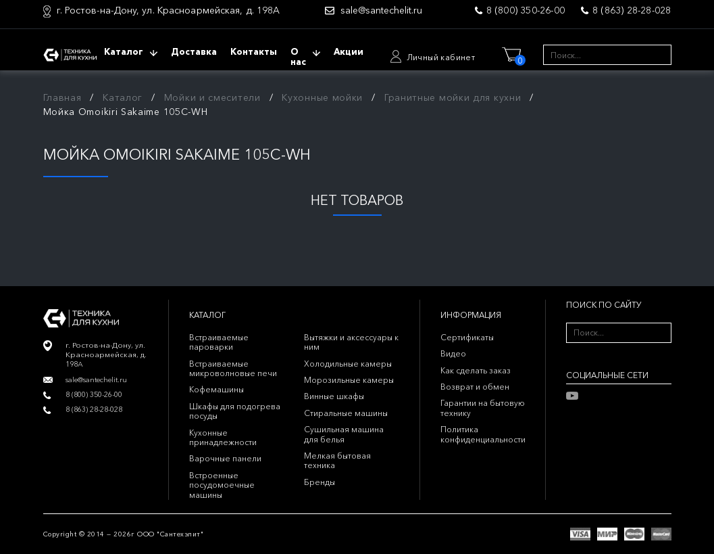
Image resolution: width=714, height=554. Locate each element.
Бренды (319, 482)
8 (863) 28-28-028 (631, 10)
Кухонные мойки (322, 97)
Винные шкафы (334, 396)
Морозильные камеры (349, 380)
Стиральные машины (346, 413)
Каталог (123, 97)
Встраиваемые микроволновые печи (233, 368)
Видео (453, 353)
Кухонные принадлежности (223, 437)
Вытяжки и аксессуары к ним (351, 342)
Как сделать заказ (475, 370)
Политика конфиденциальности (483, 434)
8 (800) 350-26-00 (525, 10)
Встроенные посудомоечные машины (222, 485)
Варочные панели (225, 458)
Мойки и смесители (212, 97)
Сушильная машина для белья (344, 434)
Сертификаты (467, 337)
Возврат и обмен (474, 387)
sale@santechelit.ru (381, 10)
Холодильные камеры (348, 364)
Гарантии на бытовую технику (482, 407)
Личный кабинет (441, 57)
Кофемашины (216, 389)
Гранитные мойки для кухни (452, 97)
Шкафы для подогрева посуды (234, 411)
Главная (62, 97)
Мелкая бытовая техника (337, 460)
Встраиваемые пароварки (219, 342)
